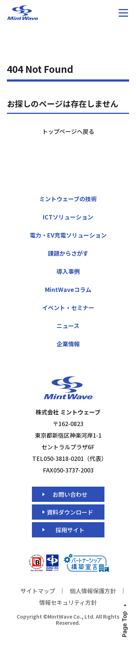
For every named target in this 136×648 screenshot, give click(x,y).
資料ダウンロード (70, 512)
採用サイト (70, 529)
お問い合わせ (70, 494)
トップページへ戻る (68, 131)
